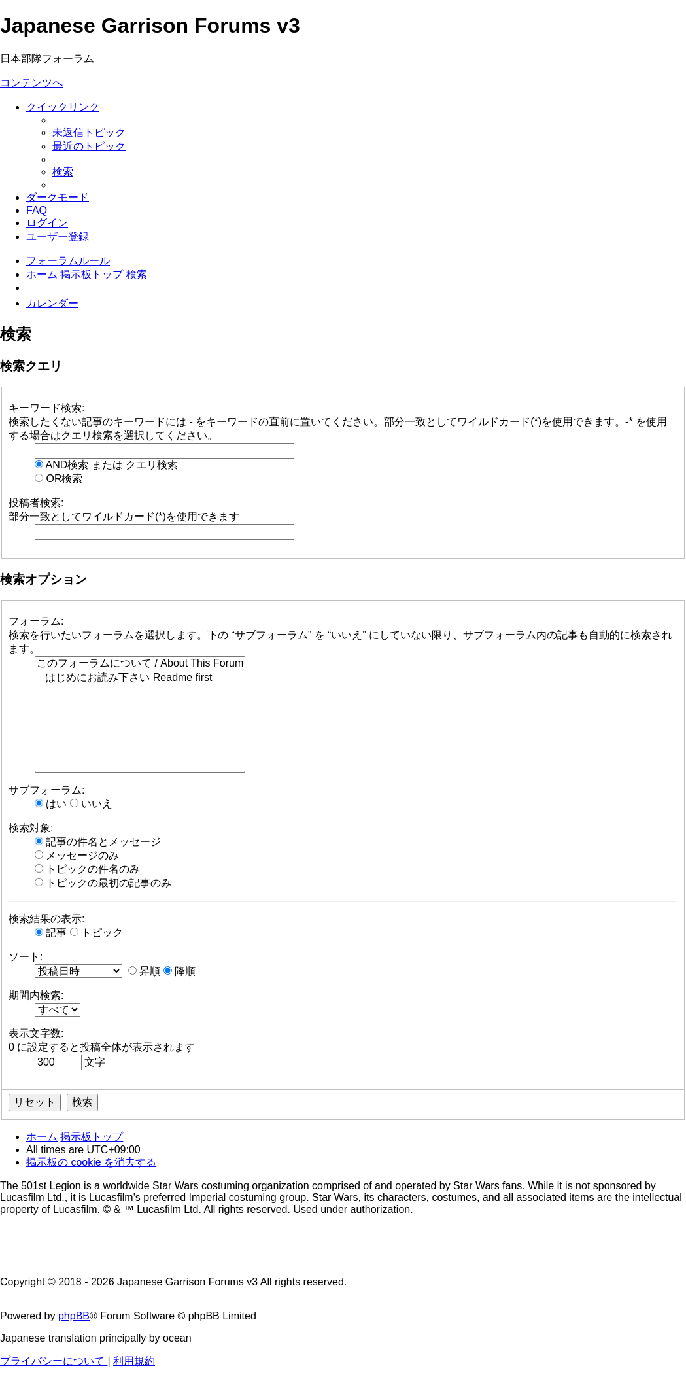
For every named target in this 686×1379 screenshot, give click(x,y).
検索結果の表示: (46, 918)
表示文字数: (36, 1033)
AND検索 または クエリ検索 (106, 464)
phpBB (74, 1315)
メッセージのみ (77, 855)
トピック (96, 932)
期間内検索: (36, 995)
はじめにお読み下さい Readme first (140, 678)
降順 (179, 971)
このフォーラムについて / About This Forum (140, 664)
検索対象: (31, 827)
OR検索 (58, 478)
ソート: (26, 956)
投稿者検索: (36, 502)
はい (51, 803)
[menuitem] (89, 132)
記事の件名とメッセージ (98, 841)
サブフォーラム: (46, 789)
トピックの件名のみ (87, 869)
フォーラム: (36, 621)
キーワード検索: (46, 407)
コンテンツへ (31, 82)
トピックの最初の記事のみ (103, 882)
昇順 (144, 971)
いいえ (91, 803)
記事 (51, 932)
